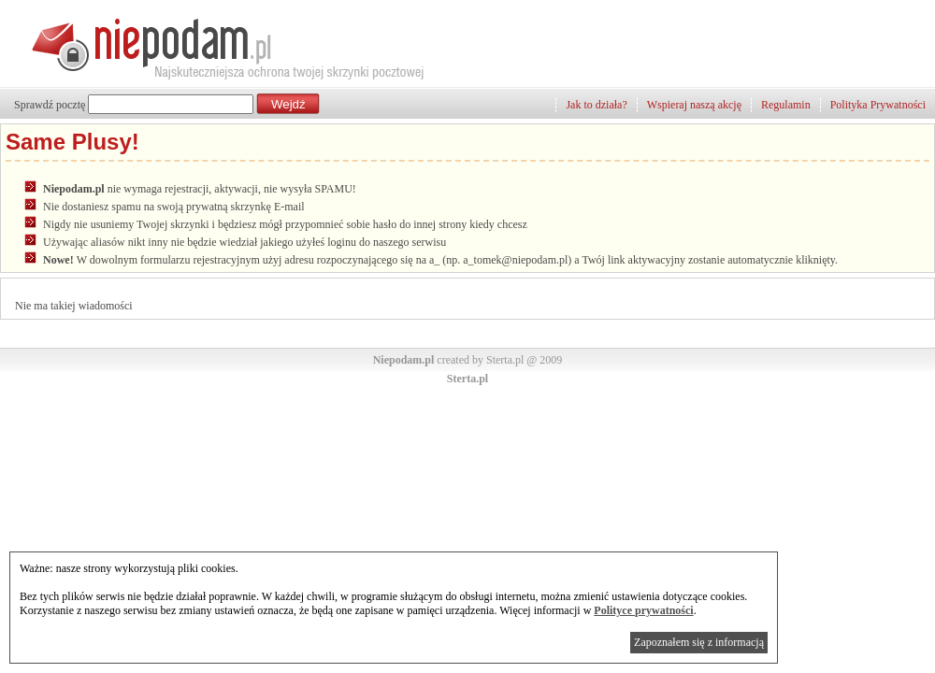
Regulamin (786, 104)
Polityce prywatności (643, 610)
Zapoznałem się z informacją (699, 642)
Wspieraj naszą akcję (694, 104)
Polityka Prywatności (878, 104)
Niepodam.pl (404, 359)
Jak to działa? (596, 104)
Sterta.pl (467, 378)
